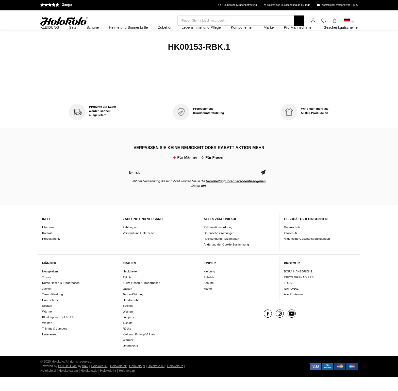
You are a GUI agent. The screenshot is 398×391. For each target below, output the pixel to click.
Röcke (127, 342)
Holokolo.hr (108, 384)
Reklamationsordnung (218, 240)
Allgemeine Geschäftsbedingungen (307, 252)
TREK (288, 296)
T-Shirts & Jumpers (54, 342)
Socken (47, 319)
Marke (208, 302)
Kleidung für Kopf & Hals (58, 331)
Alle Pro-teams (294, 308)
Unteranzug (49, 348)
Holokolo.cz (118, 380)
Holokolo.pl (137, 380)
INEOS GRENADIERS (299, 290)
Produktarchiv (51, 252)
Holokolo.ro (175, 380)
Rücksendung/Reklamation (221, 252)
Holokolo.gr (127, 384)
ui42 (85, 380)
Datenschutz (292, 240)
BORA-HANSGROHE (298, 285)
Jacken (47, 302)
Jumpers (128, 331)
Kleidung (209, 285)
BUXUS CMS (67, 380)
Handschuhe (50, 313)
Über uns (48, 240)
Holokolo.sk (99, 380)
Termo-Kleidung (52, 308)
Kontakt (47, 246)
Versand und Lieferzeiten (139, 246)
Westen (47, 336)
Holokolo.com (68, 384)
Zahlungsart (131, 240)
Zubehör (209, 290)
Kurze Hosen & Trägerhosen (60, 296)
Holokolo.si (48, 384)
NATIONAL (291, 302)
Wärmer (47, 325)
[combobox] (349, 22)
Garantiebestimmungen (219, 246)
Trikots (46, 290)
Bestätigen (263, 186)
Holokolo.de (88, 384)
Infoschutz (290, 246)
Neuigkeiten (50, 285)
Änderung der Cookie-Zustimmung (226, 258)
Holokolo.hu (156, 380)
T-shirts (127, 336)
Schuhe (209, 296)
